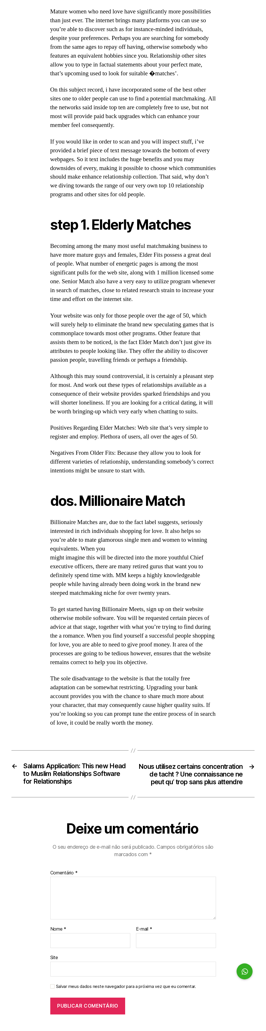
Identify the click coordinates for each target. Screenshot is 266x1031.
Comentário (64, 882)
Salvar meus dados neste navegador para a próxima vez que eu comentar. (126, 995)
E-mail (144, 938)
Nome (58, 938)
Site (54, 967)
